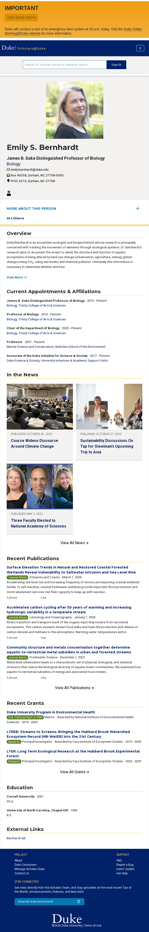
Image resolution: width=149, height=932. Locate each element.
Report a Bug (124, 864)
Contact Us (22, 873)
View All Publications (74, 688)
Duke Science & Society (23, 360)
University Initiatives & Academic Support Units (74, 360)
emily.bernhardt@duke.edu (30, 169)
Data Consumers (26, 864)
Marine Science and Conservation (30, 346)
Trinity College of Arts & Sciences (42, 305)
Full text (12, 597)
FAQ (119, 860)
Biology (13, 163)
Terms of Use (92, 925)
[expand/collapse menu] (139, 208)
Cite (43, 597)
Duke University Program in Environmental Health (51, 712)
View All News (74, 543)
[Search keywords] (64, 64)
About (18, 860)
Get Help (121, 873)
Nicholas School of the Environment (80, 346)
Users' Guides (125, 869)
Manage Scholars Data (29, 869)
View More (17, 277)
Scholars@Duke (32, 48)
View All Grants (74, 772)
